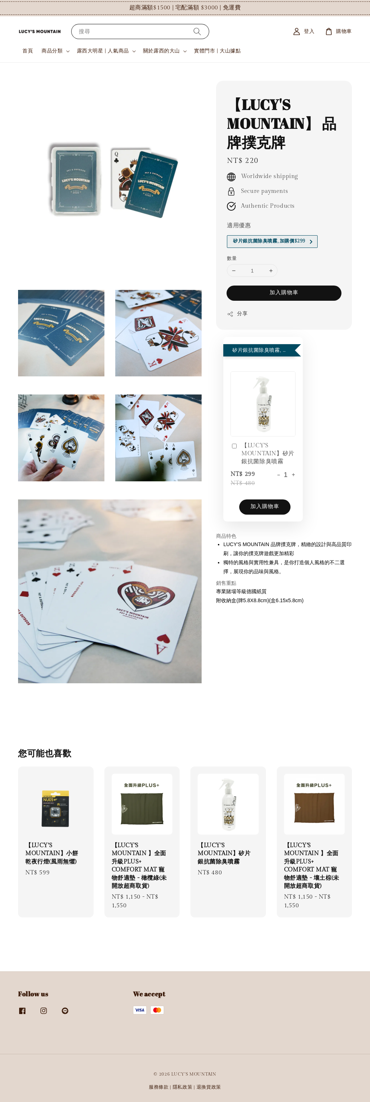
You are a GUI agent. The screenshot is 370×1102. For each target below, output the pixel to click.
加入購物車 (284, 293)
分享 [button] (237, 314)
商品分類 (52, 51)
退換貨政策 (209, 1087)
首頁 (27, 51)
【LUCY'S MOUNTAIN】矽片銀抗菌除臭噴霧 (262, 453)
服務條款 (159, 1087)
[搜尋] (197, 31)
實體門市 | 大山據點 (217, 51)
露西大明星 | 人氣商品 (103, 51)
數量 (232, 258)
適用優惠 (239, 225)
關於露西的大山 (161, 51)
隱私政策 (183, 1087)
